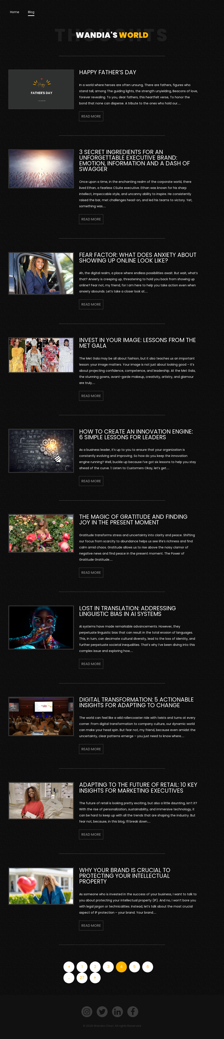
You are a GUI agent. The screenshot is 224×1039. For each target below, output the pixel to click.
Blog (31, 12)
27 (82, 977)
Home (14, 12)
